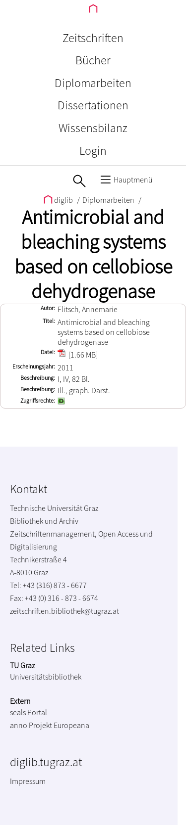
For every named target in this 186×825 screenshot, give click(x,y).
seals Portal (28, 712)
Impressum (28, 781)
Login (93, 150)
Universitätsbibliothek (45, 677)
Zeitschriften (93, 38)
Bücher (93, 60)
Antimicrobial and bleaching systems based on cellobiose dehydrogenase (93, 254)
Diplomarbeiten (93, 83)
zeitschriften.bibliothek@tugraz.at (64, 611)
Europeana (71, 725)
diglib (59, 200)
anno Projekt (31, 725)
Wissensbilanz (93, 128)
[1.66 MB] (78, 355)
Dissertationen (93, 105)
